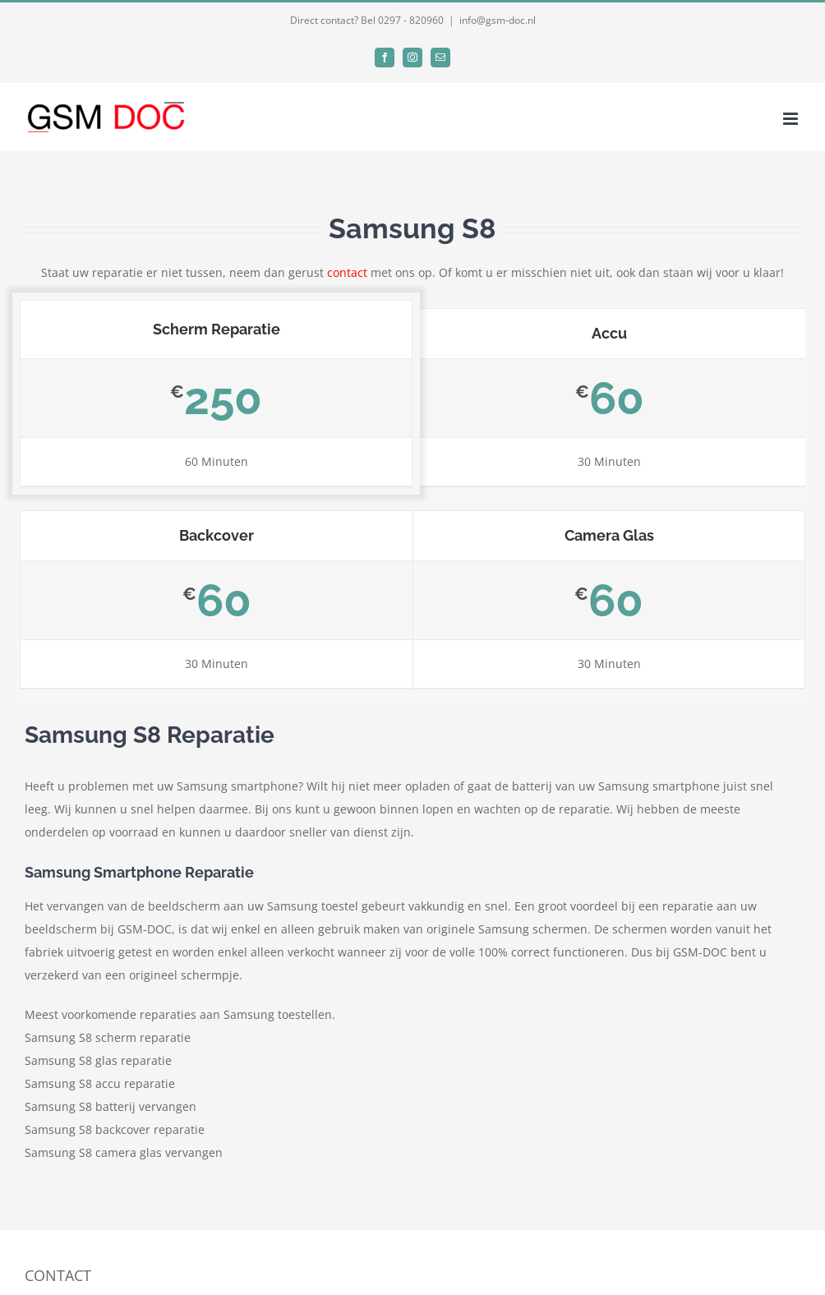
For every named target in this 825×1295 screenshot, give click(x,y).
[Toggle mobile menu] (791, 118)
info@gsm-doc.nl (497, 20)
